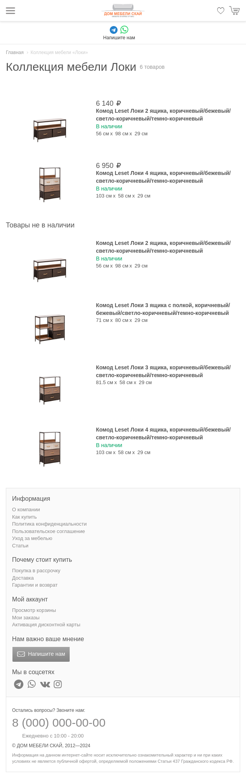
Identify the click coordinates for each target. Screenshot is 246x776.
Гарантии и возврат (35, 585)
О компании (26, 509)
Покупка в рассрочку (36, 570)
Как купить (24, 517)
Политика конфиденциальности (49, 524)
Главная (15, 52)
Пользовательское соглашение (48, 531)
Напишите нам (40, 654)
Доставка (23, 578)
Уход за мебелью (32, 538)
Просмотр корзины (34, 610)
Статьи (20, 546)
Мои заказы (26, 617)
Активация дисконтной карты (46, 624)
